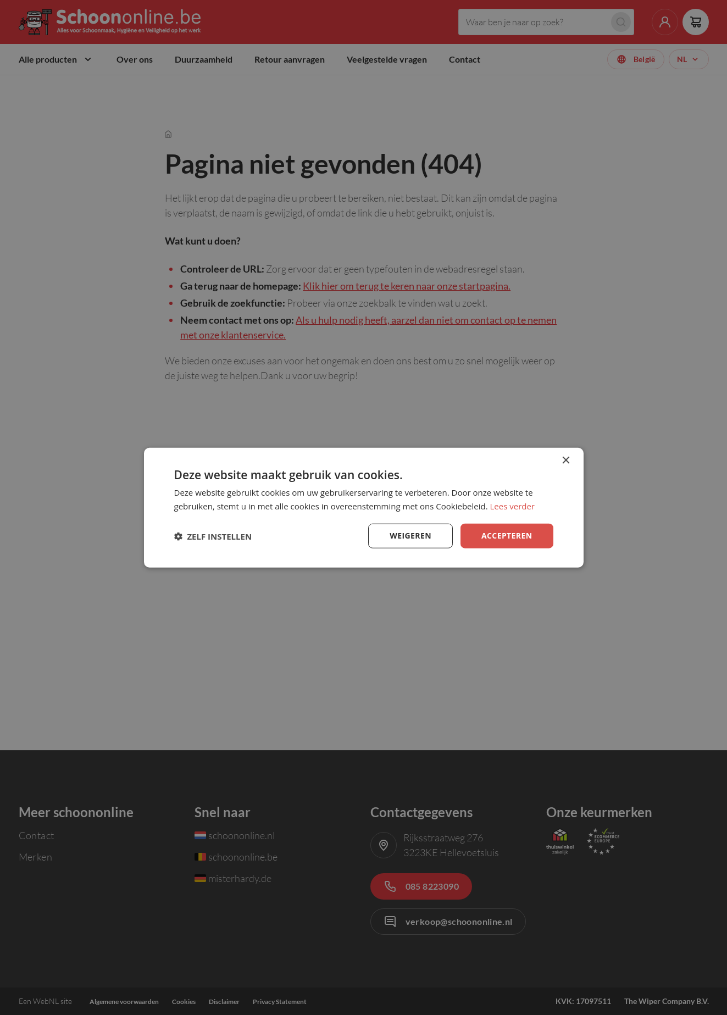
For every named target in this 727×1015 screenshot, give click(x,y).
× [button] (566, 460)
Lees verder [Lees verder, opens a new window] (512, 505)
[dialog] (364, 507)
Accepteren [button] (506, 535)
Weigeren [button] (410, 535)
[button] (213, 536)
